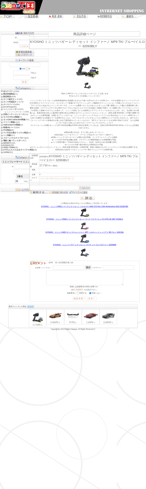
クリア (30, 309)
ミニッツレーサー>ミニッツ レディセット (56, 178)
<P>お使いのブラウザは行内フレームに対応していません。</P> (73, 321)
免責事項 (79, 293)
